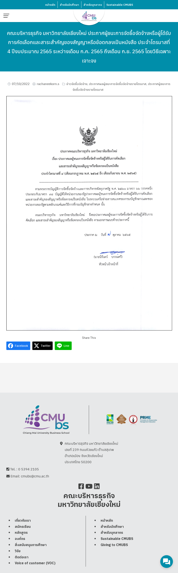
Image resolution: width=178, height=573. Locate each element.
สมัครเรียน (23, 527)
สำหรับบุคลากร (93, 5)
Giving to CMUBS (114, 545)
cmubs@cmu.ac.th (35, 476)
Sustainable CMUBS (119, 5)
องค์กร (20, 539)
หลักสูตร (21, 532)
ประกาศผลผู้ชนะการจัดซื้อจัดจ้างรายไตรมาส (117, 83)
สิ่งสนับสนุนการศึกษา (31, 545)
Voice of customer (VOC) (35, 563)
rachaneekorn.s (48, 83)
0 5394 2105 (28, 469)
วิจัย (18, 551)
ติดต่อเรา (21, 557)
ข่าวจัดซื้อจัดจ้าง (76, 83)
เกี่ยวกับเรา (23, 520)
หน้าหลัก (50, 5)
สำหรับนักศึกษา (69, 5)
